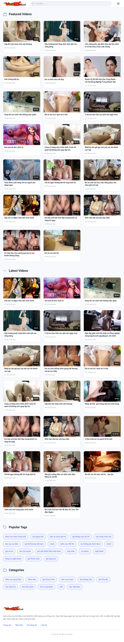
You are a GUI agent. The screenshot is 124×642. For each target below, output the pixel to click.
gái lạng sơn (51, 559)
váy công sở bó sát (103, 537)
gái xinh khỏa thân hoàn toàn (49, 551)
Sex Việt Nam (74, 587)
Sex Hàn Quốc (28, 587)
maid (52, 544)
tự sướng (84, 551)
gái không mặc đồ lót (81, 537)
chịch (109, 544)
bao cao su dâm (11, 544)
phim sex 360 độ (67, 544)
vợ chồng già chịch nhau (90, 544)
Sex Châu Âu (10, 587)
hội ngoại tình (37, 537)
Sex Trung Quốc (46, 587)
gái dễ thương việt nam (34, 544)
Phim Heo (32, 579)
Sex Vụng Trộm (48, 579)
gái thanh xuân (34, 559)
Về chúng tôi (32, 625)
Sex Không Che (86, 579)
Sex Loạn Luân (67, 579)
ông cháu (71, 551)
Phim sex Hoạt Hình (13, 579)
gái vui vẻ (9, 551)
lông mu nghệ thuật (13, 559)
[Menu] (118, 3)
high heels (99, 551)
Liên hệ (44, 625)
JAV (61, 587)
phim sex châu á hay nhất (15, 537)
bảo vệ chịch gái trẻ (58, 537)
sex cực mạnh (25, 551)
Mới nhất (19, 625)
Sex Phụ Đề (103, 579)
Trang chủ (7, 625)
